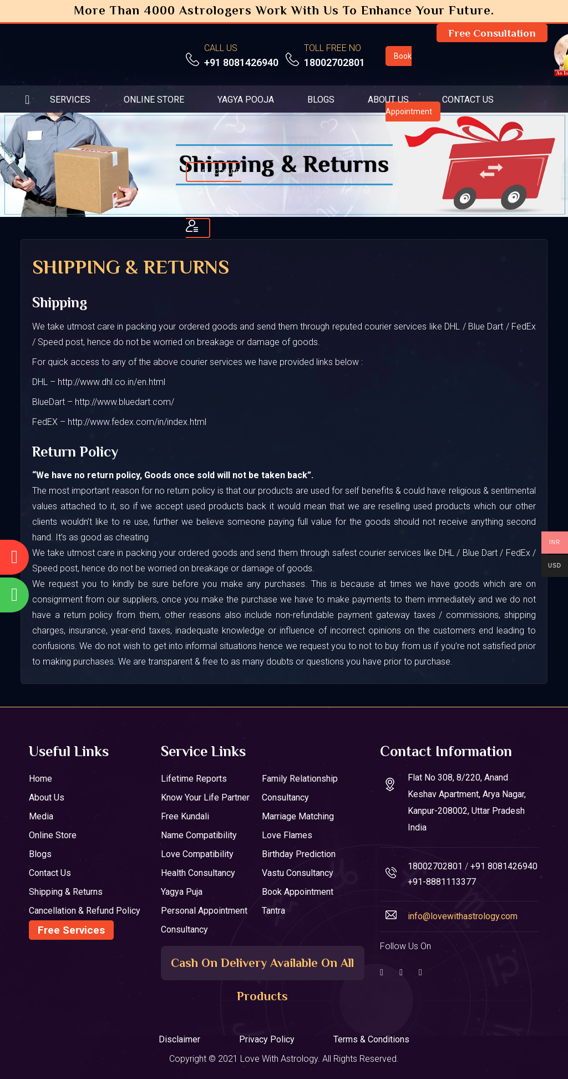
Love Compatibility (197, 854)
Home (40, 778)
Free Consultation (492, 33)
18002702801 (334, 62)
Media (41, 816)
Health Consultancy (198, 873)
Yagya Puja (181, 891)
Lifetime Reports (194, 778)
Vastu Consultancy (297, 873)
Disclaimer (179, 1039)
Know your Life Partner (205, 797)
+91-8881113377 (442, 882)
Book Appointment (297, 891)
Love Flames (287, 835)
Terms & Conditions (371, 1039)
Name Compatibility (199, 835)
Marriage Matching (298, 816)
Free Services (71, 930)
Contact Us (50, 873)
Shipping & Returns (66, 891)
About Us (46, 797)
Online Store (53, 835)
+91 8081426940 (241, 62)
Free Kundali (185, 816)
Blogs (40, 854)
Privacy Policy (267, 1039)
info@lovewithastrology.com (463, 916)
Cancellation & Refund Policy (84, 910)
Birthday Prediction (299, 854)
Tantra (273, 910)
